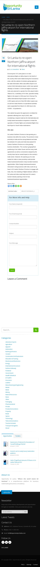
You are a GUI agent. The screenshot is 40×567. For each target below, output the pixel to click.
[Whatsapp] (18, 186)
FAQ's (23, 564)
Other (7, 399)
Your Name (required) (15, 204)
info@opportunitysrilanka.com (16, 533)
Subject (11, 233)
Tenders (18, 436)
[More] (21, 186)
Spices (8, 416)
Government (9, 373)
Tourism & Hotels (11, 423)
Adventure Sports (11, 342)
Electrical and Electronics (13, 361)
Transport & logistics (12, 426)
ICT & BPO (8, 378)
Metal (7, 390)
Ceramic (8, 354)
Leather (8, 383)
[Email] (16, 186)
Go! (25, 512)
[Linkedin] (14, 186)
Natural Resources (11, 394)
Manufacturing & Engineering (14, 385)
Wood (7, 428)
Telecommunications (12, 421)
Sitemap (29, 564)
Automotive (9, 349)
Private (8, 406)
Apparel (8, 347)
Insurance (9, 380)
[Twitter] (11, 186)
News (23, 69)
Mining (8, 392)
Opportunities (7, 436)
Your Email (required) (15, 214)
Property (8, 411)
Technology (9, 418)
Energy (8, 363)
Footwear (8, 371)
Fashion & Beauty (11, 368)
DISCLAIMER (5, 547)
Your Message (13, 243)
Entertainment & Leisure (13, 366)
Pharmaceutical (10, 404)
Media (7, 387)
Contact (35, 564)
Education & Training (12, 359)
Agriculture (9, 344)
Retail (7, 414)
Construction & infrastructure (14, 356)
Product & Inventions (12, 409)
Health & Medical (11, 375)
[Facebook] (9, 186)
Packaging (9, 402)
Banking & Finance (11, 351)
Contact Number (14, 223)
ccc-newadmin (15, 69)
